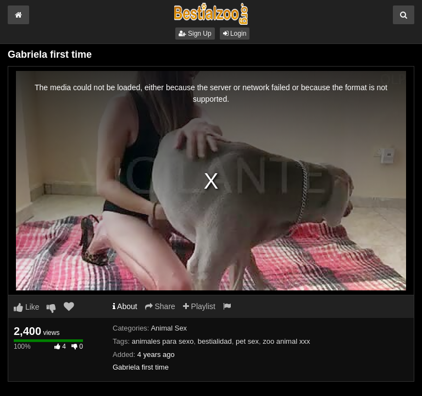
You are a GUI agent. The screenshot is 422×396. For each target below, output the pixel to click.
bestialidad (215, 341)
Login (235, 33)
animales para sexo (163, 341)
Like (27, 306)
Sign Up (195, 33)
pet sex (247, 341)
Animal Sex (169, 328)
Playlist (199, 306)
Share (160, 306)
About (125, 306)
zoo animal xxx (286, 341)
